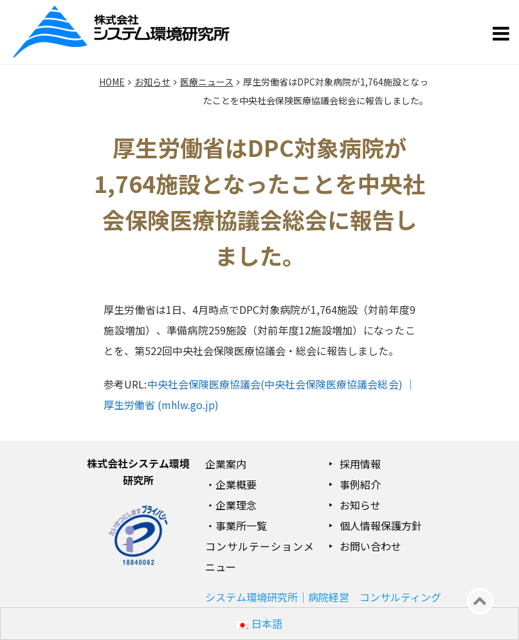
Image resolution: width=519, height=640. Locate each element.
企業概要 (236, 484)
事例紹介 (360, 484)
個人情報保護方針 (381, 525)
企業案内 (225, 463)
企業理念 (236, 505)
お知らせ (360, 505)
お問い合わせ (370, 546)
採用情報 (360, 463)
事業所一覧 (241, 525)
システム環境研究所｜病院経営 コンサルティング (323, 597)
